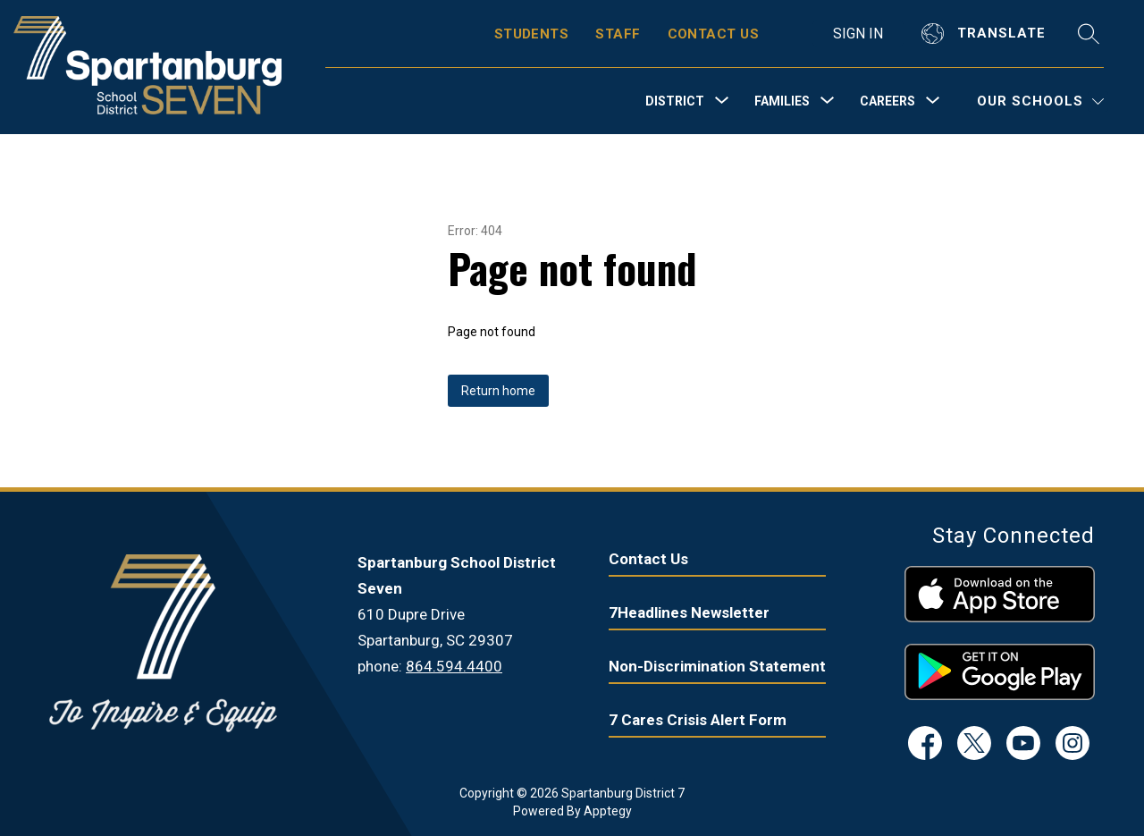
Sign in (858, 33)
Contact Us (648, 559)
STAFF (617, 34)
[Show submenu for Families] (782, 101)
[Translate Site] (985, 33)
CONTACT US (714, 34)
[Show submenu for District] (674, 101)
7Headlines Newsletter (689, 612)
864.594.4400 (454, 666)
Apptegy (608, 811)
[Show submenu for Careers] (887, 101)
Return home (498, 391)
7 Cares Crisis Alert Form (697, 720)
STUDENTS (531, 34)
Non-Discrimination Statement (717, 666)
